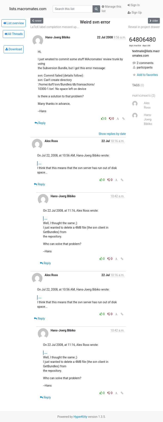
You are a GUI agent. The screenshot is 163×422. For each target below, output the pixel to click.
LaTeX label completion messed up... (54, 27)
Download (13, 49)
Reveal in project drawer (144, 27)
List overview (13, 23)
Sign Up (135, 12)
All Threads (13, 34)
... (39, 163)
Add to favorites (145, 75)
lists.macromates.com (27, 9)
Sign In (134, 5)
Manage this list (111, 9)
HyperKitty (80, 416)
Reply (40, 123)
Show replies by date (112, 134)
